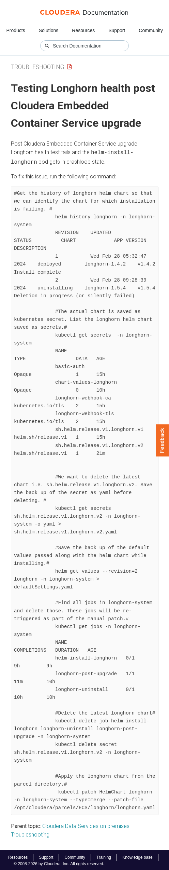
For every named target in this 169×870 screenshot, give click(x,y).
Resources (83, 30)
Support (116, 30)
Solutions (49, 30)
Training (103, 856)
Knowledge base (137, 856)
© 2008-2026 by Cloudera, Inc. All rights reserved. (59, 862)
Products (15, 30)
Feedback (162, 440)
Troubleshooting (37, 67)
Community (151, 30)
